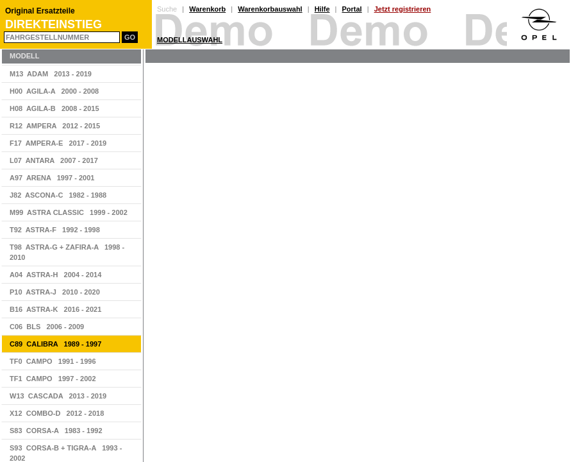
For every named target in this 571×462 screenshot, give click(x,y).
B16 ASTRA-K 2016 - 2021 (55, 309)
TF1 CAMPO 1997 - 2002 (53, 378)
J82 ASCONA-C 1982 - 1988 (58, 195)
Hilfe (322, 9)
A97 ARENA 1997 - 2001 (52, 178)
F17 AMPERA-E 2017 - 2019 (58, 143)
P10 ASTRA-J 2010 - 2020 (55, 292)
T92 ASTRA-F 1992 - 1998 (55, 230)
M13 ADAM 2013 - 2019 (51, 74)
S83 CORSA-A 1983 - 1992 (56, 430)
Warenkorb (207, 9)
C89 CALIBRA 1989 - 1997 (55, 344)
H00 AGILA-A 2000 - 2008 (54, 91)
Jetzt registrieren (402, 9)
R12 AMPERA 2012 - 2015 (55, 126)
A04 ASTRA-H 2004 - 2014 (55, 274)
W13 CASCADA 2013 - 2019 (58, 396)
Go (129, 37)
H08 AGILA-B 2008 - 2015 (54, 108)
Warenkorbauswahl (270, 9)
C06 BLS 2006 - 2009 (47, 326)
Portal (351, 9)
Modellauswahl (189, 40)
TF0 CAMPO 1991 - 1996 (53, 361)
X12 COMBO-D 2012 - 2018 (57, 413)
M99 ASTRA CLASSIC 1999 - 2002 (69, 212)
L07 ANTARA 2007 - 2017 (54, 160)
